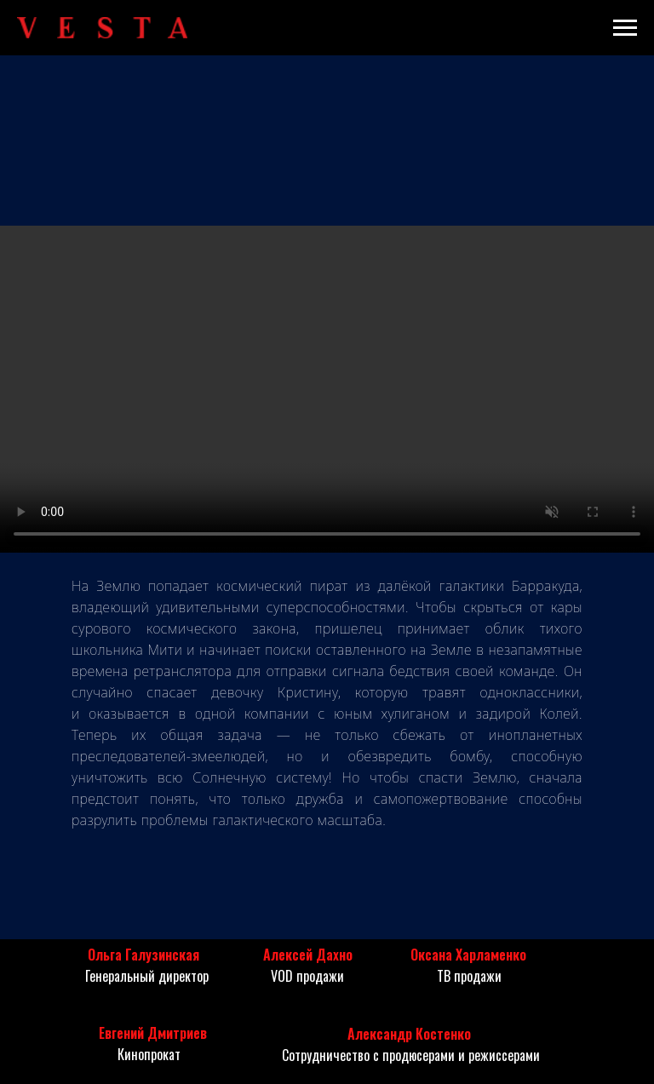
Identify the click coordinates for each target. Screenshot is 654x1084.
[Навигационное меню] (625, 28)
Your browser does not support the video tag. (327, 389)
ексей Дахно (315, 954)
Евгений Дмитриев (153, 1033)
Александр (379, 1034)
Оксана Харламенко (468, 954)
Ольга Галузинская (143, 954)
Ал (270, 954)
